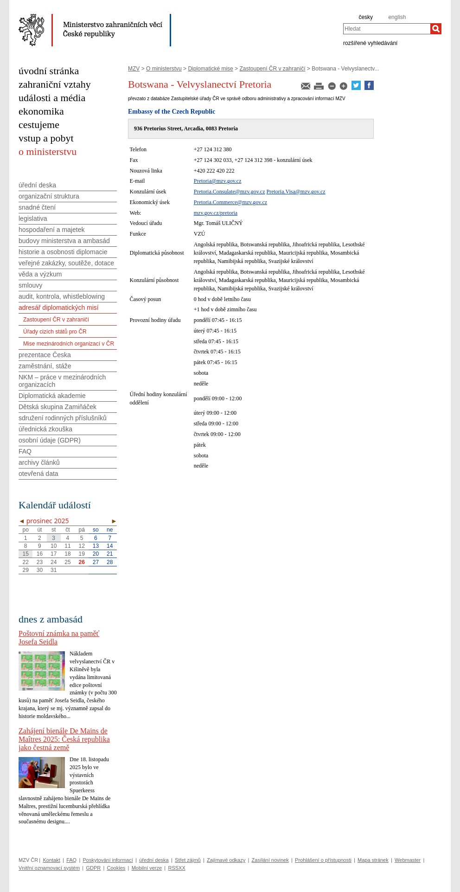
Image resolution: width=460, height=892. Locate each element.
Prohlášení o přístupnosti (323, 860)
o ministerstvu (48, 151)
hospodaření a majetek (51, 229)
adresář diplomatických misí (59, 307)
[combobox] (386, 28)
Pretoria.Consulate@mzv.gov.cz (229, 191)
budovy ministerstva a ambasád (64, 240)
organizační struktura (49, 196)
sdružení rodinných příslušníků (63, 418)
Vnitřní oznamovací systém (49, 868)
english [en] (397, 17)
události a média (52, 97)
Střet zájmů (188, 860)
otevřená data (38, 473)
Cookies (116, 868)
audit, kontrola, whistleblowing (62, 296)
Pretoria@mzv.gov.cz (218, 181)
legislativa (33, 218)
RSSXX (176, 868)
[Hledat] (435, 28)
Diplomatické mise (210, 68)
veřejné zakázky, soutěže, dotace (66, 263)
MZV (134, 68)
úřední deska (37, 185)
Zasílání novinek (270, 860)
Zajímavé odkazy (226, 860)
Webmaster (408, 860)
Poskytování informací (108, 860)
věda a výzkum (40, 274)
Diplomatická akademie (52, 395)
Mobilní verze (147, 868)
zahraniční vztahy (55, 84)
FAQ (25, 451)
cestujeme (39, 124)
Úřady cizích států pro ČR (55, 331)
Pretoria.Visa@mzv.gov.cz (296, 191)
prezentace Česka (45, 355)
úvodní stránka (49, 71)
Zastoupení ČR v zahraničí (272, 68)
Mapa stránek (373, 860)
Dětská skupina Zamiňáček (57, 407)
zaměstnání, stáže (45, 366)
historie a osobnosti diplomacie (63, 252)
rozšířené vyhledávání (370, 42)
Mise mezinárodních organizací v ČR (68, 343)
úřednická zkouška (45, 429)
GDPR (93, 868)
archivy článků (39, 462)
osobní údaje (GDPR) (50, 440)
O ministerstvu (164, 68)
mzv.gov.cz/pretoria (215, 213)
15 (25, 554)
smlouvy (30, 285)
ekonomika (41, 111)
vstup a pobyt (46, 138)
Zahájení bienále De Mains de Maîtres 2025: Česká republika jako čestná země (64, 739)
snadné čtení (37, 207)
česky (365, 17)
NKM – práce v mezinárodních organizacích (62, 380)
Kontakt (51, 860)
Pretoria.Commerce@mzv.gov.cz (230, 202)
